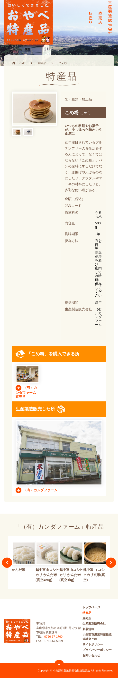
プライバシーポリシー (97, 650)
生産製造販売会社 (94, 623)
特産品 (90, 18)
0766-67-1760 (53, 636)
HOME (22, 63)
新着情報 (88, 629)
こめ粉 (63, 63)
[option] (24, 557)
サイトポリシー (92, 644)
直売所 (86, 618)
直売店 (100, 18)
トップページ (91, 607)
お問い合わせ (91, 655)
